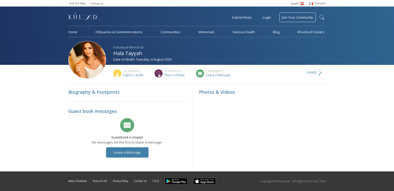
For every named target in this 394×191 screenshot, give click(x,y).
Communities (170, 32)
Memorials (207, 32)
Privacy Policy (120, 181)
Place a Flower (175, 75)
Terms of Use (99, 181)
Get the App (77, 3)
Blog (276, 32)
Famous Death (244, 32)
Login (267, 17)
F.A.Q (156, 181)
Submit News (242, 17)
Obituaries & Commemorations (118, 32)
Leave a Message (218, 75)
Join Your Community (297, 17)
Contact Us (140, 181)
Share (312, 72)
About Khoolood (77, 181)
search (321, 17)
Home (72, 32)
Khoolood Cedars (311, 32)
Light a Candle (133, 75)
